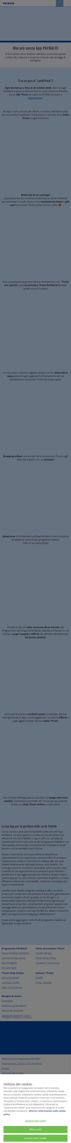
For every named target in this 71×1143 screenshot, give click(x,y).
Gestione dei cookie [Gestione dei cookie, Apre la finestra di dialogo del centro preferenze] (35, 1123)
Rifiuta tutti (35, 1131)
